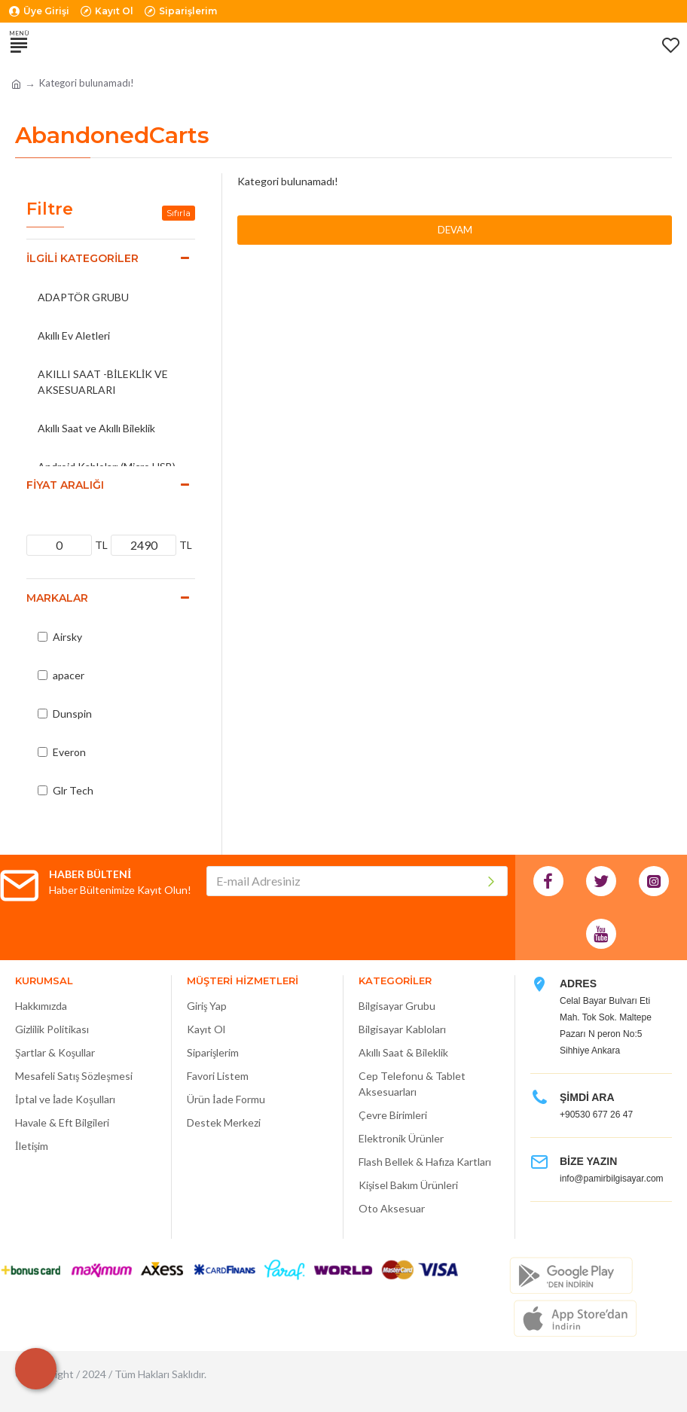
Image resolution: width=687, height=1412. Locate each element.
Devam (455, 230)
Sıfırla (178, 212)
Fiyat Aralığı (65, 485)
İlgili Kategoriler (82, 258)
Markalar (57, 598)
